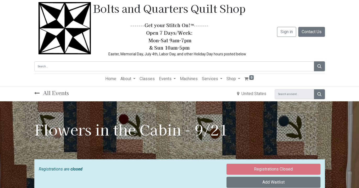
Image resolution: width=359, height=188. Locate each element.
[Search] (319, 66)
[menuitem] (110, 79)
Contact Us (312, 31)
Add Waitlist (273, 182)
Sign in (286, 31)
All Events (51, 93)
